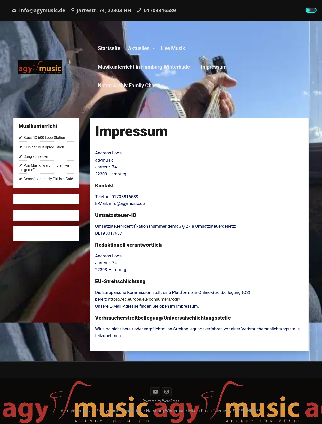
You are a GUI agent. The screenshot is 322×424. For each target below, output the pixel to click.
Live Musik (172, 48)
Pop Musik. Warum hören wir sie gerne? (44, 167)
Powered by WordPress (161, 401)
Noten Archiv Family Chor (127, 85)
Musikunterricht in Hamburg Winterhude (144, 67)
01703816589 (156, 10)
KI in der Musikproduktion (44, 147)
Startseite (109, 48)
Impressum (213, 67)
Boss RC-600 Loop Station (44, 138)
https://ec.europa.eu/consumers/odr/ (144, 299)
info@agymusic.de (38, 10)
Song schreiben (36, 156)
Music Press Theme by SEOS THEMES (224, 410)
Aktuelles (139, 48)
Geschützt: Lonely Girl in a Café (48, 179)
